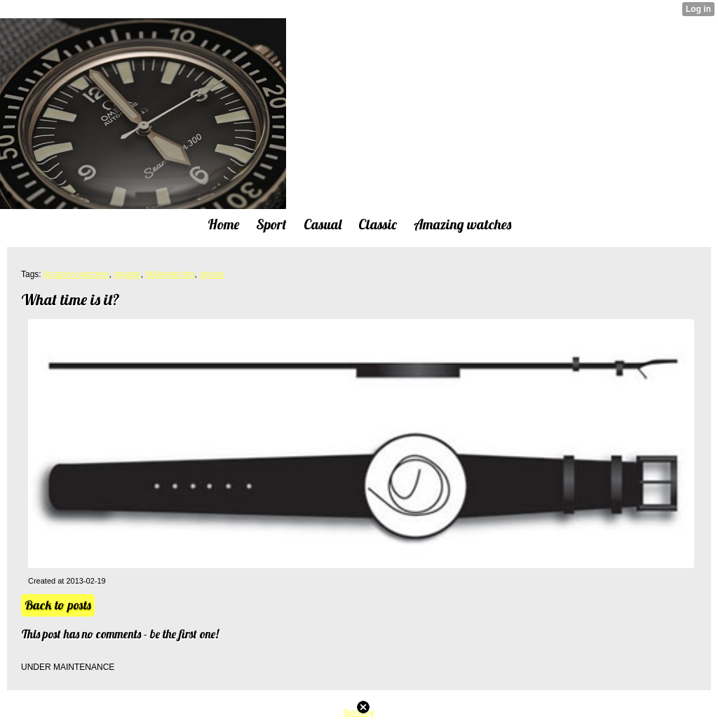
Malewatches (169, 274)
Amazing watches (76, 274)
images (127, 274)
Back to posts (58, 605)
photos (211, 274)
